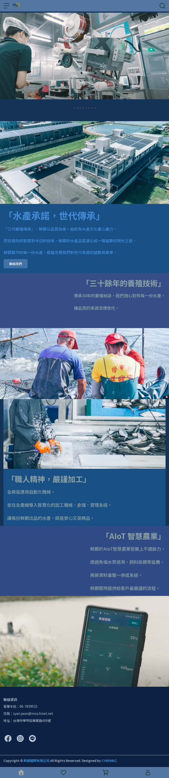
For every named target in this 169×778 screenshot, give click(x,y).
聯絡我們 (15, 263)
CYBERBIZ (109, 760)
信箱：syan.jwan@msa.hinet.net (28, 713)
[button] (74, 108)
